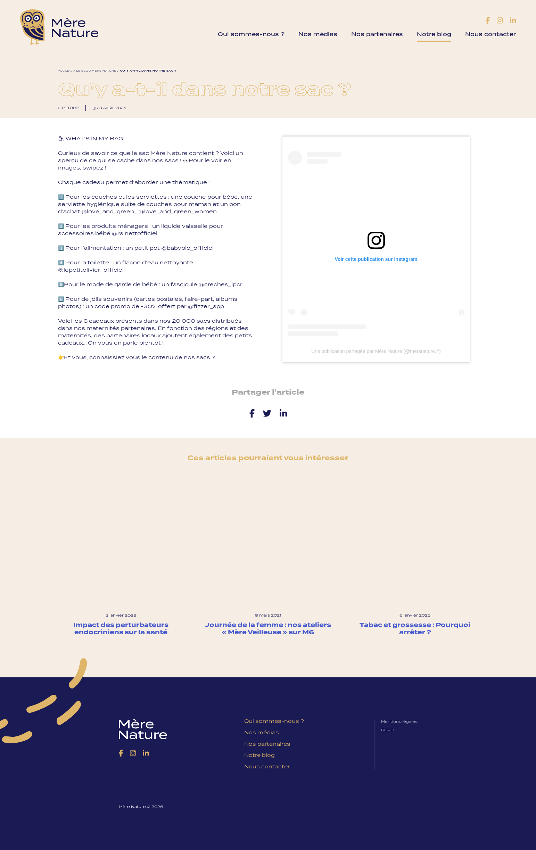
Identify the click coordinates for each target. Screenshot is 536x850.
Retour (68, 108)
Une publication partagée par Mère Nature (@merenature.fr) (376, 351)
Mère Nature (61, 27)
